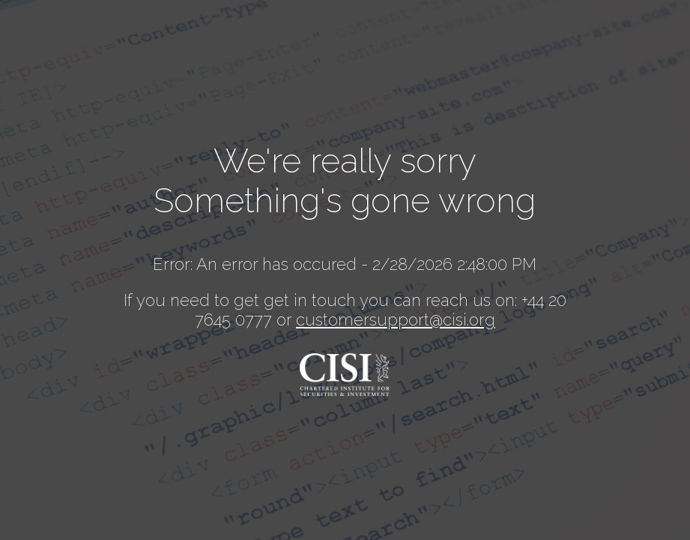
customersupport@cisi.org (395, 319)
